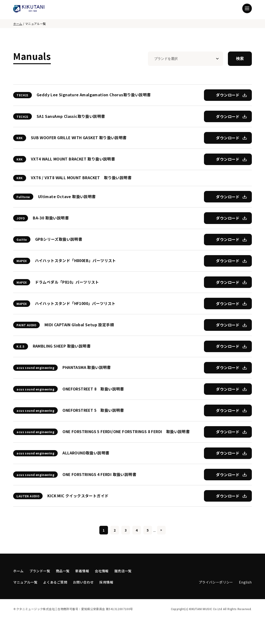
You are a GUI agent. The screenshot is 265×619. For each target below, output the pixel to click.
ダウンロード (227, 95)
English (245, 582)
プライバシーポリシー (216, 582)
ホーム (17, 24)
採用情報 (106, 582)
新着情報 (82, 570)
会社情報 (102, 570)
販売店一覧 (123, 570)
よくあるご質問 (55, 582)
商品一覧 (63, 570)
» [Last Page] (161, 529)
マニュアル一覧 (25, 582)
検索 (240, 59)
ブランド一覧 (39, 570)
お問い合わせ (83, 582)
